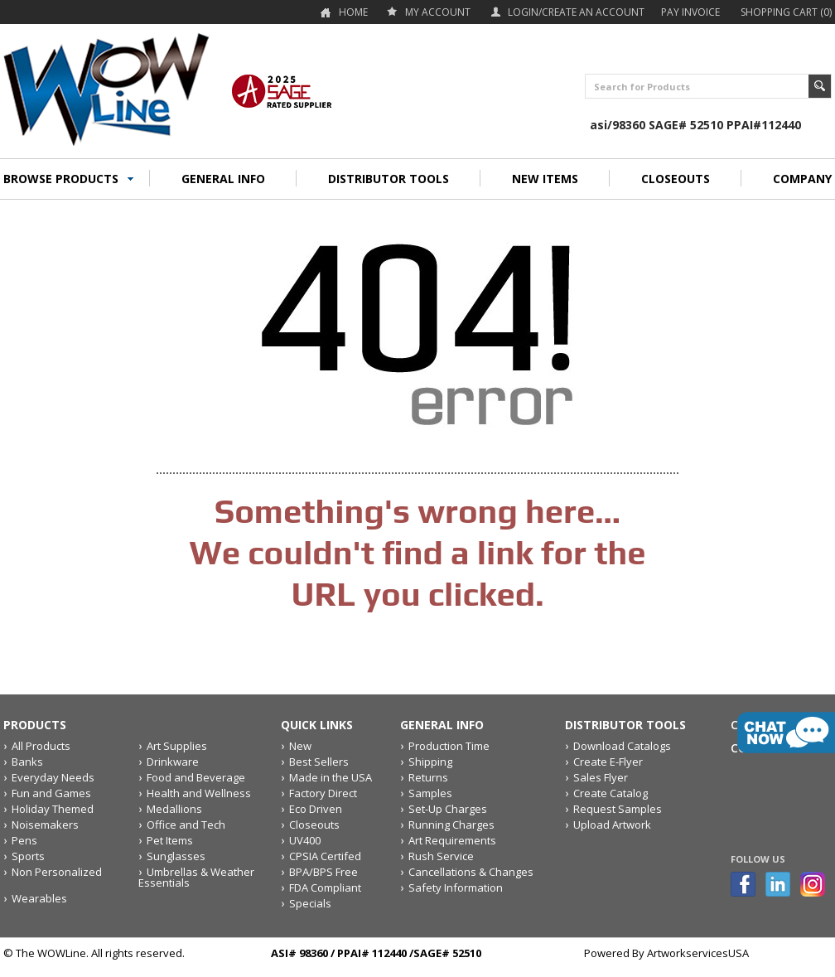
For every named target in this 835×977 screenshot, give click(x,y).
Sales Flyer (600, 777)
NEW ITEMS (545, 178)
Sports (28, 856)
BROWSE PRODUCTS (60, 178)
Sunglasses (176, 856)
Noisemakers (45, 824)
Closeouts (314, 824)
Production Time (449, 745)
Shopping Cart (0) (786, 12)
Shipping (430, 761)
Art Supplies (177, 745)
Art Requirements (452, 840)
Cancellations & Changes (470, 871)
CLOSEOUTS (675, 178)
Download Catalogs (622, 745)
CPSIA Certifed (325, 856)
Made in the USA (330, 777)
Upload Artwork (612, 824)
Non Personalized (57, 871)
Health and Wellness (199, 793)
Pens (24, 840)
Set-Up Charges (447, 808)
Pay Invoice (690, 12)
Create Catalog (610, 793)
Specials (310, 903)
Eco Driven (315, 808)
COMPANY (802, 178)
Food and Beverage (196, 777)
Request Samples (617, 808)
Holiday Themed (53, 808)
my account (438, 12)
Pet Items (170, 840)
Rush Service (441, 856)
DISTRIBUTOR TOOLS (388, 178)
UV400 (305, 840)
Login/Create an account (576, 12)
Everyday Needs (53, 777)
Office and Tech (186, 824)
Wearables (39, 898)
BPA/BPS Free (323, 871)
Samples (430, 793)
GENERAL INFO (223, 178)
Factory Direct (323, 793)
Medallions (174, 808)
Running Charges (451, 824)
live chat (786, 732)
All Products (41, 745)
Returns (428, 777)
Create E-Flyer (608, 761)
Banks (27, 761)
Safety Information (455, 887)
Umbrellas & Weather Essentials (196, 877)
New (300, 745)
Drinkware (173, 761)
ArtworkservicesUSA (698, 953)
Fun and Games (51, 793)
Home (353, 12)
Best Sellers (319, 761)
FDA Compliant (325, 887)
